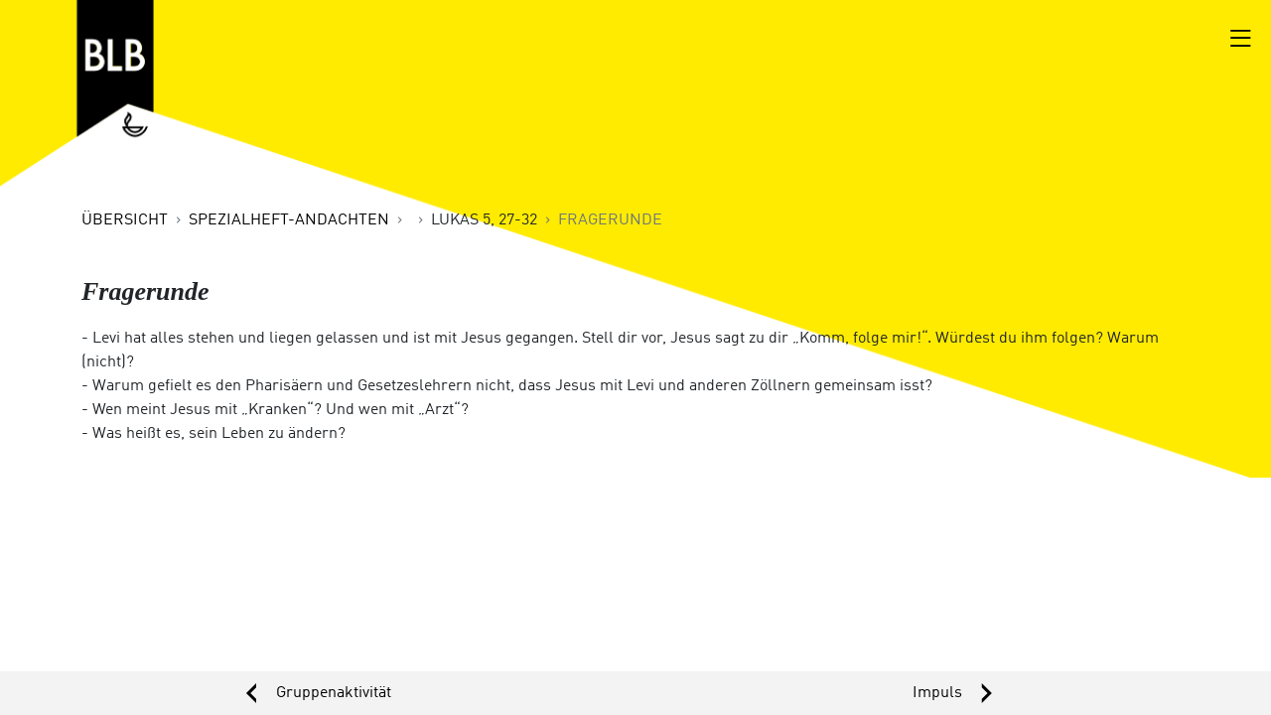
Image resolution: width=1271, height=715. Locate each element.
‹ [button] (317, 693)
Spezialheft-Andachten (289, 220)
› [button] (953, 693)
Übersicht (124, 220)
